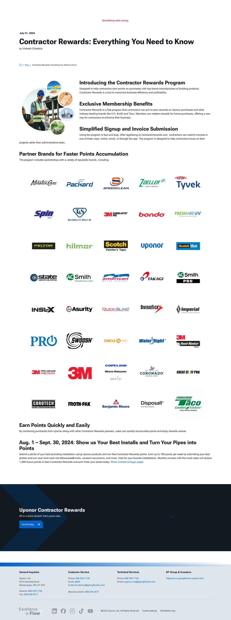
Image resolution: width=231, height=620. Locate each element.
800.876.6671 (92, 591)
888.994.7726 (35, 591)
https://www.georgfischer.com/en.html (185, 578)
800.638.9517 (31, 594)
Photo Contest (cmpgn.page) (127, 461)
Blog (28, 65)
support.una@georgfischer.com (139, 581)
